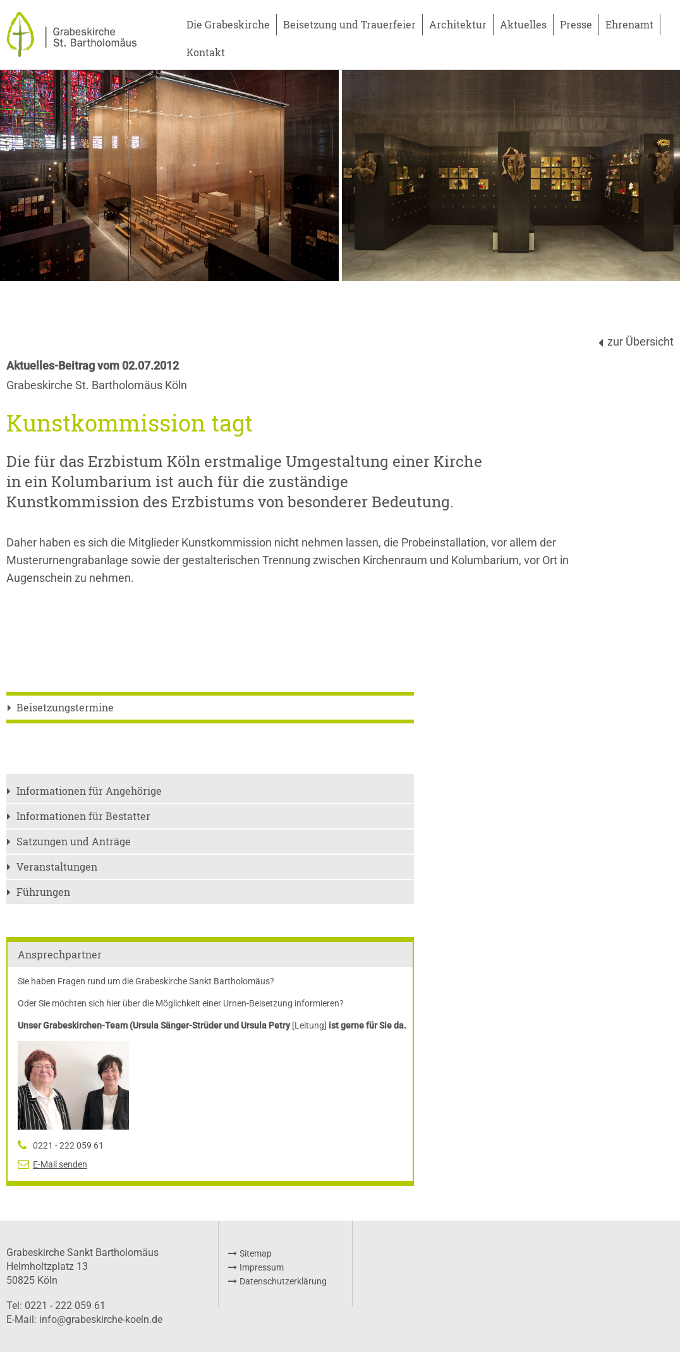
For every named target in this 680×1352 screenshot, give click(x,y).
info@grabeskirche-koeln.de (100, 1319)
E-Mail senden (60, 1164)
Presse (576, 24)
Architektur (458, 24)
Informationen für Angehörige (89, 790)
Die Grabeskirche (228, 24)
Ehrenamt (629, 24)
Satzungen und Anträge (73, 841)
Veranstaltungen (56, 866)
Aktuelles (523, 24)
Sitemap (256, 1253)
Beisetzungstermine (65, 707)
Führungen (43, 891)
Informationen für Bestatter (83, 816)
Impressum (262, 1267)
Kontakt (205, 52)
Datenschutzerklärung (283, 1281)
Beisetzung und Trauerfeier (349, 24)
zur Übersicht (640, 341)
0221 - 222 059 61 (68, 1145)
